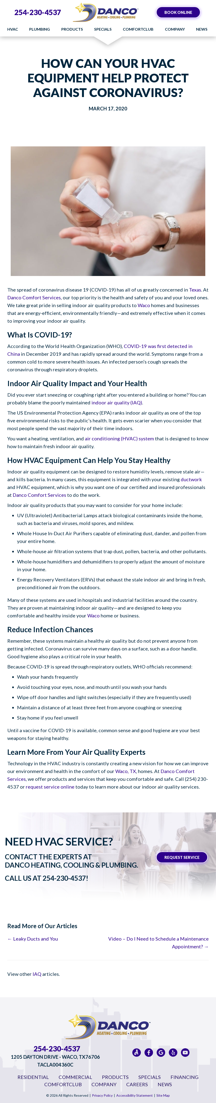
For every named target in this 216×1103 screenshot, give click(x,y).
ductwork (191, 479)
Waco (144, 305)
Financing (184, 1077)
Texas (195, 290)
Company (175, 29)
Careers (137, 1084)
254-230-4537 (37, 12)
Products (72, 29)
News (201, 29)
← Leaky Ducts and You (32, 939)
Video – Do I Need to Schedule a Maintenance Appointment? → (158, 942)
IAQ (37, 974)
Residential (33, 1077)
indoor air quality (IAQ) (116, 402)
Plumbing (39, 29)
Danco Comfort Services (34, 297)
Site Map (163, 1095)
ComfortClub (138, 29)
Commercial (75, 1077)
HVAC (12, 29)
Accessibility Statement (134, 1095)
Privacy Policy (102, 1095)
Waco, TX (125, 771)
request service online (50, 787)
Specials (103, 29)
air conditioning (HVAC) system (119, 438)
